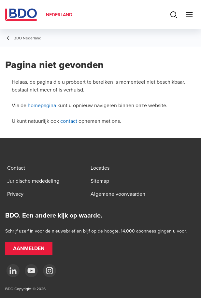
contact (68, 120)
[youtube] (31, 270)
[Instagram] (49, 270)
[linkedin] (13, 270)
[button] (28, 248)
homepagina (42, 105)
